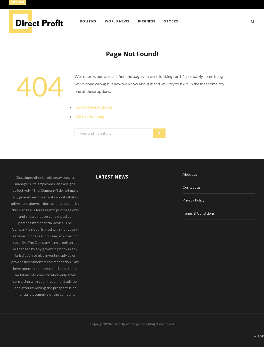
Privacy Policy (193, 200)
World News (117, 21)
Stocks (171, 21)
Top (259, 336)
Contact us (192, 187)
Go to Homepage (91, 116)
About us (190, 174)
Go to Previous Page (94, 106)
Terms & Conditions (199, 213)
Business (146, 21)
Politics (88, 21)
